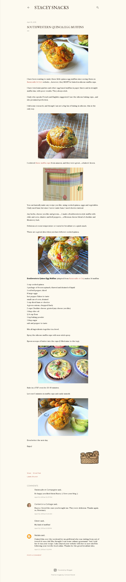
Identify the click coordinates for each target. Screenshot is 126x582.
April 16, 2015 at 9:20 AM (43, 514)
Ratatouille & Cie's (34, 82)
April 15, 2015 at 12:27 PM (43, 497)
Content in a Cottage (43, 504)
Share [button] (29, 473)
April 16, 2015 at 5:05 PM (43, 528)
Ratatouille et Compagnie (45, 490)
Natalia (37, 535)
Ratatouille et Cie (76, 278)
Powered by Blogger (63, 570)
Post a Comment (34, 555)
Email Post (37, 473)
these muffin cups (42, 163)
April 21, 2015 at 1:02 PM (43, 549)
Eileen (37, 521)
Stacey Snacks (51, 7)
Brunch (35, 477)
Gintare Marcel (69, 575)
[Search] (97, 7)
